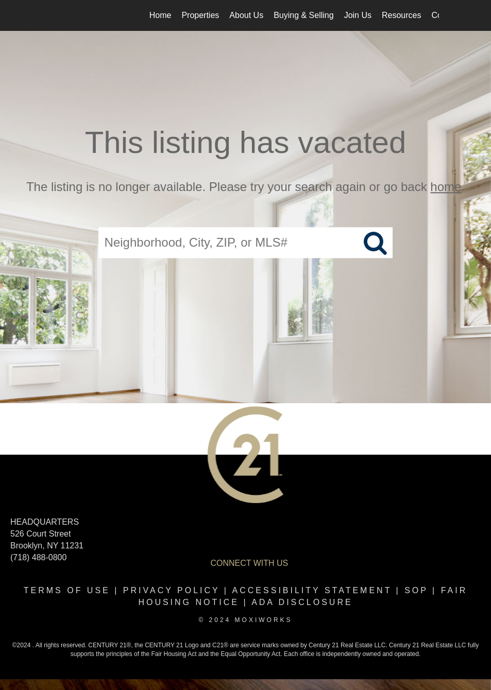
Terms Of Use (67, 590)
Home (160, 15)
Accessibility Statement (312, 590)
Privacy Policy (171, 590)
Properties (200, 15)
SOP (416, 590)
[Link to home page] (58, 15)
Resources (401, 15)
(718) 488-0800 (38, 557)
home (445, 187)
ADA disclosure (301, 602)
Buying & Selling (304, 15)
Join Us (357, 15)
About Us (246, 15)
